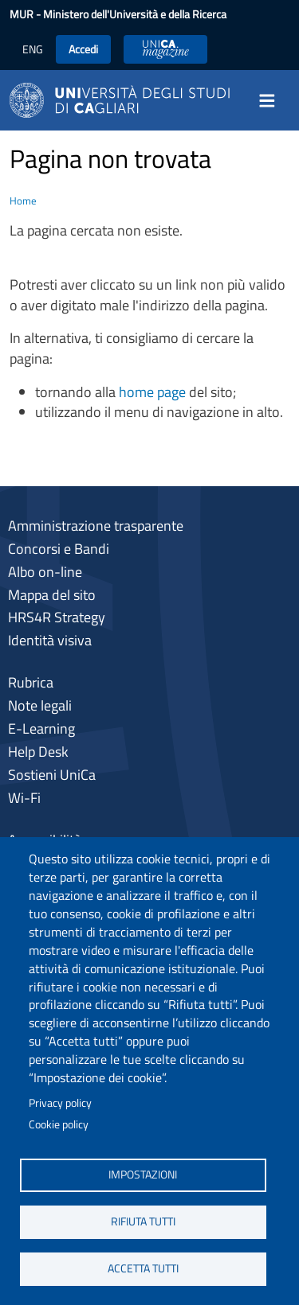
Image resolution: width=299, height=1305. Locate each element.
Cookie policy (59, 1124)
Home (23, 200)
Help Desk (38, 751)
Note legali (40, 705)
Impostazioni (142, 1174)
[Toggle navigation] (271, 100)
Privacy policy (60, 1103)
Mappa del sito (52, 595)
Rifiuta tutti (143, 1221)
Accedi (83, 49)
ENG (32, 49)
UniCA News (165, 49)
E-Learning (41, 728)
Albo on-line (45, 571)
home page (152, 392)
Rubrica (30, 682)
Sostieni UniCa (52, 774)
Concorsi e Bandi (58, 548)
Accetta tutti (143, 1268)
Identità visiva (50, 640)
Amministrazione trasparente (95, 525)
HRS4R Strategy (56, 617)
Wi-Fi (24, 797)
